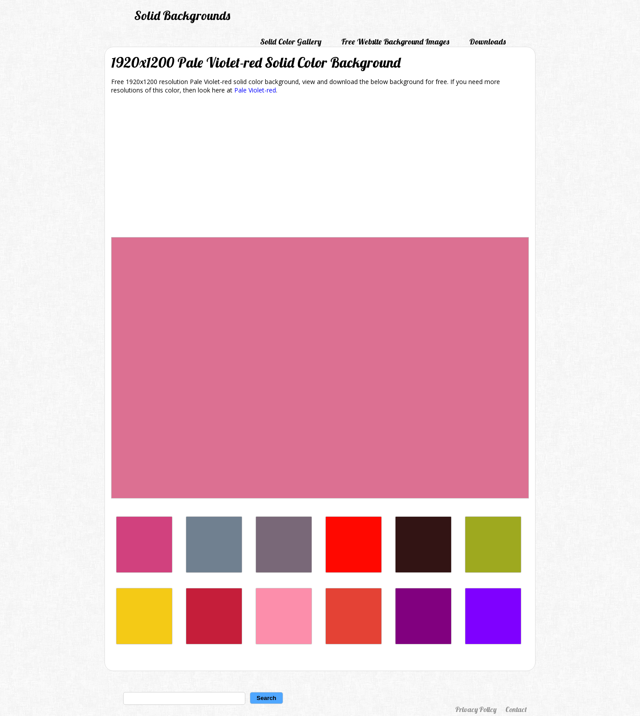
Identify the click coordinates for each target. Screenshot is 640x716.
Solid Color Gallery (290, 41)
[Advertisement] (320, 167)
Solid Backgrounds (182, 15)
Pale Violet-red (255, 90)
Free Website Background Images (395, 41)
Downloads (487, 41)
